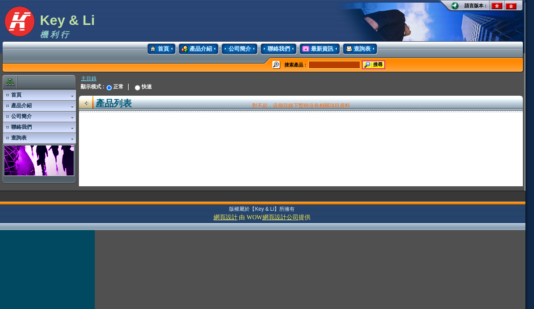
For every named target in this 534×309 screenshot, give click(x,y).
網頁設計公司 (280, 217)
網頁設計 (226, 217)
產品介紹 (195, 49)
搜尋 (373, 64)
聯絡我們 (275, 49)
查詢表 (357, 49)
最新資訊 (316, 49)
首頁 (158, 49)
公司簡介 (236, 49)
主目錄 (89, 79)
